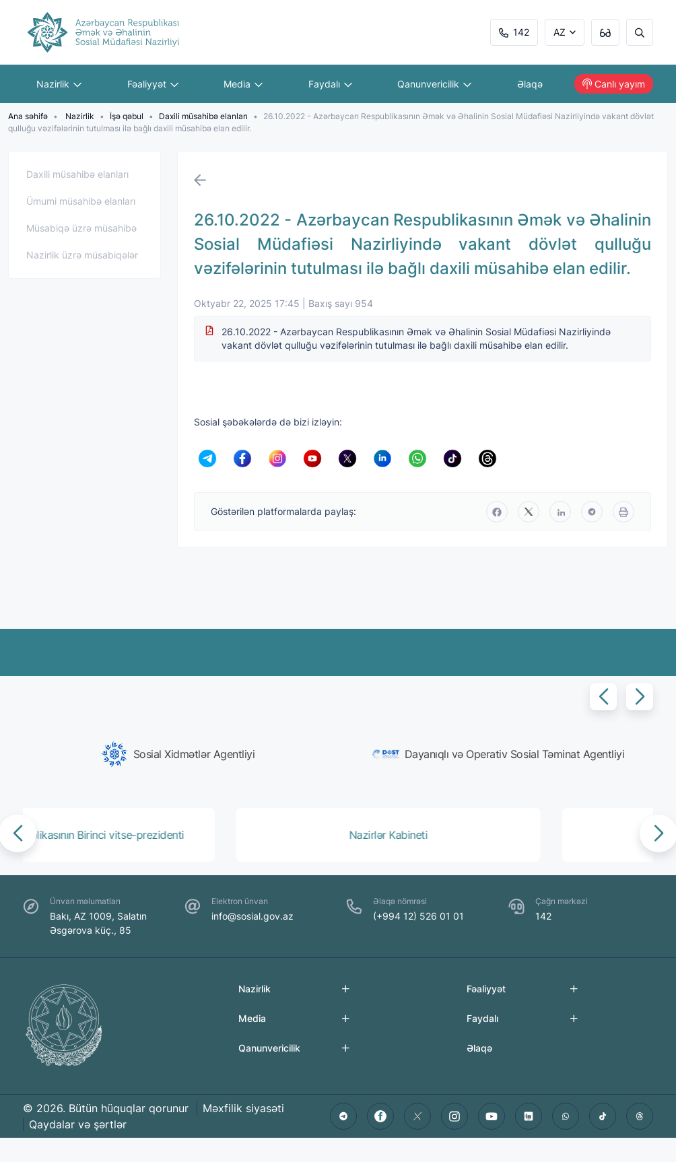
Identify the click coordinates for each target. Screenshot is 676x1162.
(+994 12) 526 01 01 (418, 916)
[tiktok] (602, 1116)
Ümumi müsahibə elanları (80, 201)
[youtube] (491, 1116)
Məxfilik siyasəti (243, 1108)
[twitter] (528, 511)
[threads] (639, 1116)
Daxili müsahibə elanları (203, 116)
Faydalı (330, 84)
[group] (178, 754)
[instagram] (454, 1116)
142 (514, 32)
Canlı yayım (613, 84)
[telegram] (592, 511)
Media (243, 84)
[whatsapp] (565, 1116)
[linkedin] (560, 511)
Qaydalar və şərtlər (78, 1124)
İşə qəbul (126, 116)
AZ (559, 32)
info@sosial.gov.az (252, 916)
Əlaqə (530, 84)
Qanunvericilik (434, 84)
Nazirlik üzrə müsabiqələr (82, 255)
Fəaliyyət (152, 84)
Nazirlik (58, 84)
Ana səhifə (28, 116)
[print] (623, 511)
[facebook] (497, 511)
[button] (603, 696)
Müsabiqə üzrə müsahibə (81, 228)
